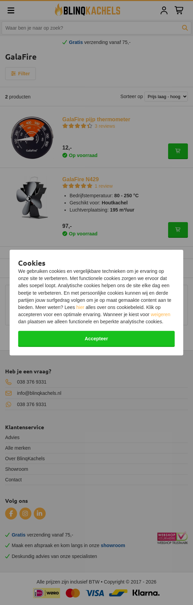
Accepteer (96, 338)
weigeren (160, 314)
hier (80, 307)
